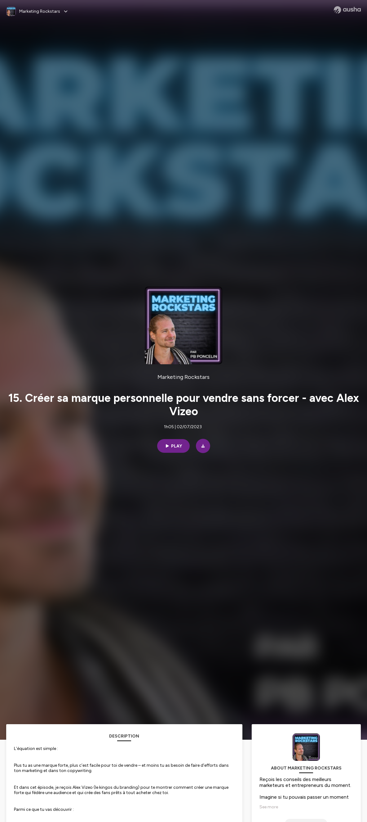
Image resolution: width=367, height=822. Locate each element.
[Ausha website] (347, 10)
